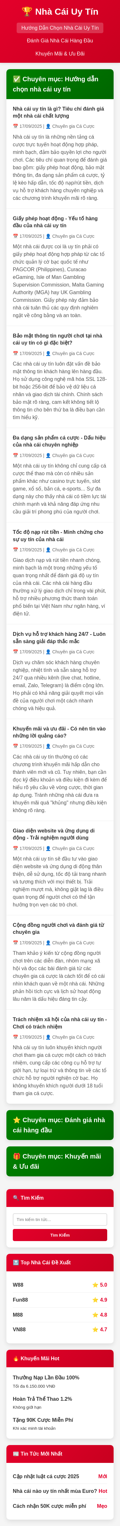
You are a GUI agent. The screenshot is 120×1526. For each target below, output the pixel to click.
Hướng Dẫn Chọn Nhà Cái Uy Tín (60, 28)
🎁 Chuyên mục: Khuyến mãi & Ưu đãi (57, 1161)
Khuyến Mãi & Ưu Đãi (60, 53)
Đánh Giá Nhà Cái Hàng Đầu (60, 40)
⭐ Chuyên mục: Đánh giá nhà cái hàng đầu (59, 1125)
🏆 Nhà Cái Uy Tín (59, 12)
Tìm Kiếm (60, 1235)
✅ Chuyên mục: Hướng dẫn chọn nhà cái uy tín (55, 84)
